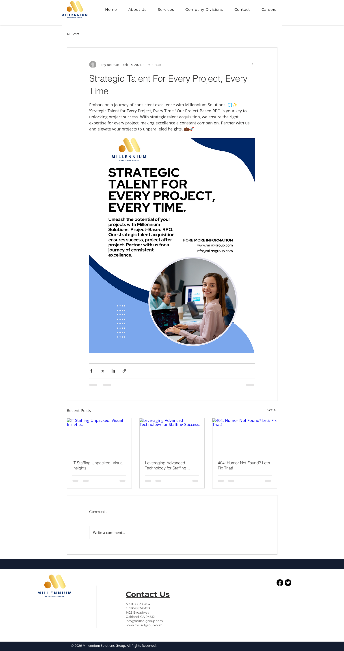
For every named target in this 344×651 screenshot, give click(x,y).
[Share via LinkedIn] (113, 371)
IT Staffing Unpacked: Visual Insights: (97, 465)
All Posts (73, 34)
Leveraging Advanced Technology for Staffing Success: (165, 465)
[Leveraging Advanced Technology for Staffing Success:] (172, 436)
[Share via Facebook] (91, 371)
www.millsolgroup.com (144, 625)
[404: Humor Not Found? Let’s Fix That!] (244, 436)
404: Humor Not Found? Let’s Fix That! (244, 465)
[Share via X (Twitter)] (102, 371)
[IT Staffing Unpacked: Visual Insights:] (99, 436)
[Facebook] (280, 582)
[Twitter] (288, 582)
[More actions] (252, 64)
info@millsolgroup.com (144, 621)
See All (272, 410)
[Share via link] (124, 371)
